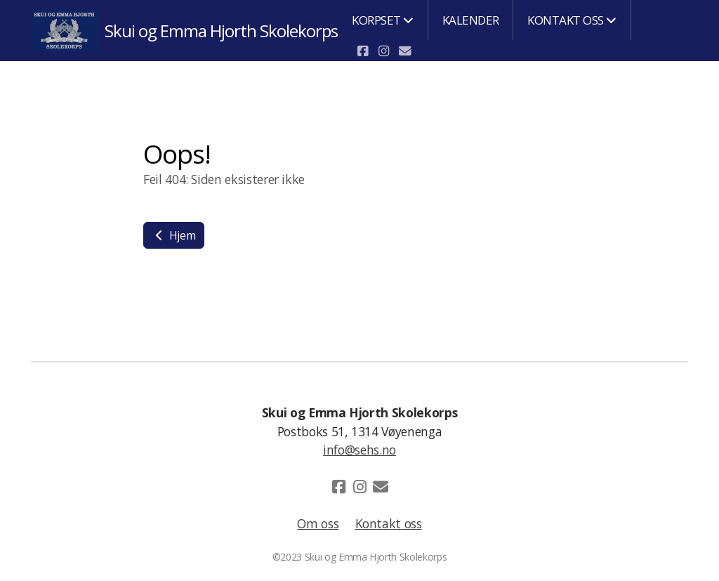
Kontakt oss (388, 523)
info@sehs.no (359, 449)
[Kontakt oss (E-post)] (404, 50)
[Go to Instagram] (383, 50)
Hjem (173, 235)
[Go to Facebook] (362, 50)
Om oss (317, 523)
